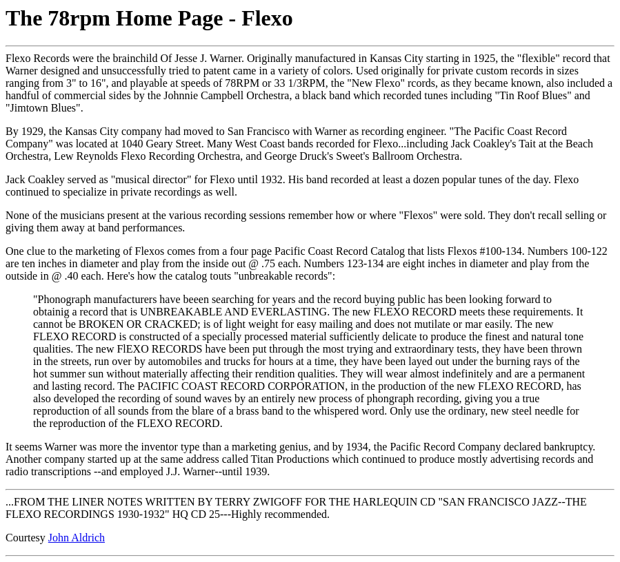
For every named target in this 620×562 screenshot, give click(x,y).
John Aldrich (76, 537)
